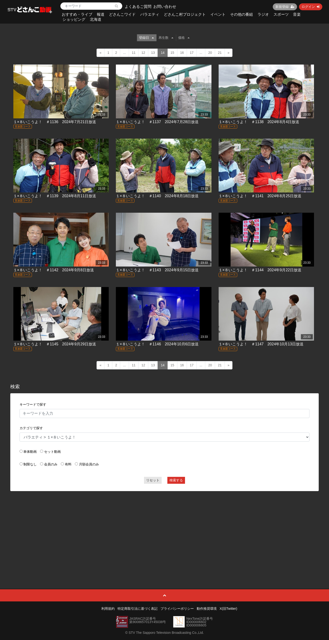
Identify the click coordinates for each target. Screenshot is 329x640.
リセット (152, 480)
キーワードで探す (33, 404)
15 (172, 53)
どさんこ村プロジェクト (185, 14)
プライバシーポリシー (177, 608)
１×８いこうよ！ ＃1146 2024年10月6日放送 (157, 344)
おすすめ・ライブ (77, 14)
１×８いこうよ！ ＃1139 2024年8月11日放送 (54, 196)
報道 (100, 14)
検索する (176, 480)
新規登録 (284, 7)
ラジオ (263, 14)
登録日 (146, 38)
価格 (184, 38)
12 (143, 53)
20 (210, 53)
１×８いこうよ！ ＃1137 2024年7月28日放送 (157, 122)
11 (134, 53)
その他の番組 (241, 14)
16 (182, 53)
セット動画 (52, 452)
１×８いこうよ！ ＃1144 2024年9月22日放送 (260, 270)
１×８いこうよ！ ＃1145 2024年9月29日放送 (54, 344)
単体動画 (30, 452)
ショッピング (73, 19)
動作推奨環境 (207, 608)
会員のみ (50, 464)
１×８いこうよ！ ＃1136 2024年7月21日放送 (54, 122)
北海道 (95, 19)
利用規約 (108, 608)
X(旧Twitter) (228, 608)
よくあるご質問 (138, 7)
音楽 (297, 14)
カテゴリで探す (31, 428)
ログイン (311, 7)
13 (153, 53)
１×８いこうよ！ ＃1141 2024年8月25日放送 (260, 196)
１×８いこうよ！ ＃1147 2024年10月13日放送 (261, 344)
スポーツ (281, 14)
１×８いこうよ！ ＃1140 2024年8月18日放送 (157, 196)
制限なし (30, 464)
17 (192, 53)
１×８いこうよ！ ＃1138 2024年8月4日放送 (259, 122)
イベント (218, 14)
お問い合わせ (164, 7)
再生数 (166, 38)
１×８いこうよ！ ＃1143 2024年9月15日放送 (157, 270)
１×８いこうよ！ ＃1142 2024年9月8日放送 (53, 270)
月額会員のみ (89, 464)
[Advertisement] (164, 529)
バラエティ (149, 14)
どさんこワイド (122, 14)
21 (220, 53)
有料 (68, 464)
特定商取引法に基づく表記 (138, 608)
